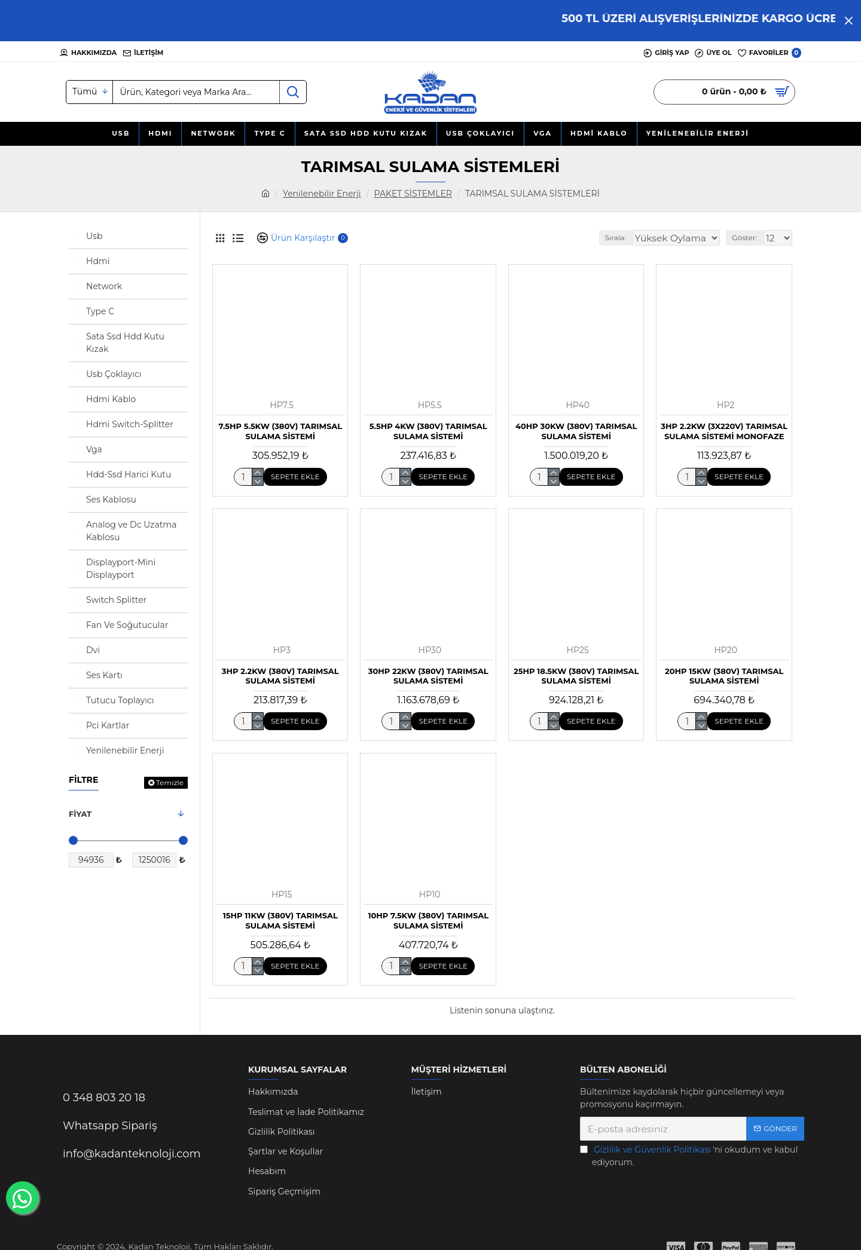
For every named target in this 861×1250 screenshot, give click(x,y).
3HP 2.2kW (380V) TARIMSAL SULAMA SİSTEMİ (280, 676)
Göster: (748, 237)
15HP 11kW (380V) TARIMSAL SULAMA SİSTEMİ (280, 920)
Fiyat (80, 814)
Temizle (170, 782)
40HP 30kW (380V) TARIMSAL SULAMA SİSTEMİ (576, 431)
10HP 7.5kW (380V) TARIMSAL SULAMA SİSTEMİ (428, 920)
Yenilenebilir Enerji (322, 193)
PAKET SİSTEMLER (413, 193)
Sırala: (623, 237)
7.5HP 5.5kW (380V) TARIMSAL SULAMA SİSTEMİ (280, 431)
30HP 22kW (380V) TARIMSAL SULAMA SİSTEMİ (428, 676)
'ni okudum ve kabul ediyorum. (689, 1156)
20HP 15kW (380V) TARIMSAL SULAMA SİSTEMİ (724, 676)
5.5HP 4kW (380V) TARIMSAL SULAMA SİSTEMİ (428, 431)
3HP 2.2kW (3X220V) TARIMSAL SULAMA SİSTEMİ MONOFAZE (724, 431)
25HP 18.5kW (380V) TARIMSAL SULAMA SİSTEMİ (576, 676)
